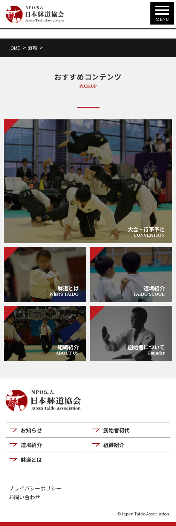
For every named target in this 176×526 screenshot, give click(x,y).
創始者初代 (116, 430)
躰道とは (31, 459)
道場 (32, 47)
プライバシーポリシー (35, 488)
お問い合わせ (24, 497)
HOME (14, 48)
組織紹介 (113, 445)
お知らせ (31, 430)
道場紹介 (31, 445)
